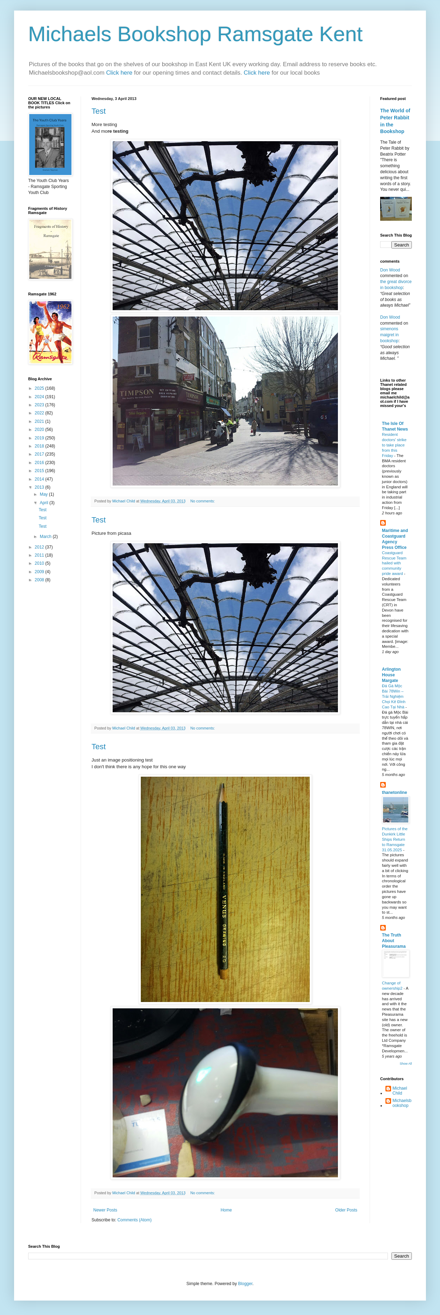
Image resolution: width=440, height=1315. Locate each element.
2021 (40, 421)
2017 (40, 454)
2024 (40, 396)
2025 (40, 388)
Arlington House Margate (391, 675)
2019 (40, 438)
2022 (40, 413)
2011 (40, 555)
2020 (40, 429)
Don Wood (390, 270)
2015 (40, 470)
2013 (40, 487)
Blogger (245, 1283)
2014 (40, 479)
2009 (40, 571)
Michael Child (399, 1091)
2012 (40, 547)
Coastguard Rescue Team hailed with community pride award (394, 563)
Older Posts (346, 1210)
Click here (120, 72)
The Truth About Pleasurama (394, 941)
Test (99, 111)
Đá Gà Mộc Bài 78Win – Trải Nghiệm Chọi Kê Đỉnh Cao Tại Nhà (394, 696)
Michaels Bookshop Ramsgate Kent (195, 34)
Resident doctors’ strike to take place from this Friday (394, 444)
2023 (40, 404)
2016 (40, 462)
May (44, 494)
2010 (40, 563)
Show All (406, 1063)
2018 (40, 446)
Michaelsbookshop (401, 1103)
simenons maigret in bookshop (389, 334)
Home (226, 1210)
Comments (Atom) (134, 1219)
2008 (40, 579)
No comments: (203, 501)
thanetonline (394, 792)
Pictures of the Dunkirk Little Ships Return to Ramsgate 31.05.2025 (395, 839)
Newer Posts (105, 1210)
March (46, 536)
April (44, 502)
